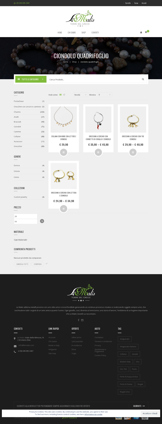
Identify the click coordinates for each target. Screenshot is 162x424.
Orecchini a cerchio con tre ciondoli (133, 137)
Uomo (16, 177)
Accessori (18, 141)
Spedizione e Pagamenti (100, 350)
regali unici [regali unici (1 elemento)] (125, 391)
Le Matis (21, 337)
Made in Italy (53, 345)
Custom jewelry (20, 197)
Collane (17, 136)
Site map (52, 353)
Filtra (42, 221)
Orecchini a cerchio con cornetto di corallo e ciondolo (98, 137)
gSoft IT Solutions (69, 417)
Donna (17, 165)
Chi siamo (52, 341)
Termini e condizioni (103, 341)
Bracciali (17, 121)
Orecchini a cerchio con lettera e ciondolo (63, 194)
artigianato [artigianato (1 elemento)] (124, 339)
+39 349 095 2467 (22, 3)
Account (51, 337)
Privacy (98, 345)
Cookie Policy (100, 355)
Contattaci (99, 337)
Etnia (74, 349)
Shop (74, 61)
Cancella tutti (22, 264)
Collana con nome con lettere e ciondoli (63, 137)
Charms (17, 112)
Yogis (74, 353)
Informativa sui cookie (93, 414)
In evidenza (77, 345)
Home (65, 61)
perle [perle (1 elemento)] (134, 369)
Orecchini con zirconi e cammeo (27, 106)
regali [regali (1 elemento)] (140, 384)
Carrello (126, 3)
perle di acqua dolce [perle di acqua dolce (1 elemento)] (129, 376)
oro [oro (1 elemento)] (137, 361)
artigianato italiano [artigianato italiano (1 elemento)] (128, 346)
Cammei (17, 131)
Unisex (17, 171)
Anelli (16, 116)
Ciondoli (17, 126)
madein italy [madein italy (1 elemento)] (125, 361)
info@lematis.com (26, 345)
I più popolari (77, 341)
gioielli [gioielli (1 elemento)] (135, 354)
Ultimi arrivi (76, 337)
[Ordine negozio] (81, 95)
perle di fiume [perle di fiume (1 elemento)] (126, 384)
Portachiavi (19, 101)
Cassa (135, 3)
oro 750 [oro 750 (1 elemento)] (123, 369)
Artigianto (52, 349)
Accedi (143, 3)
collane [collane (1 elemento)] (123, 354)
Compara (38, 264)
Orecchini (18, 146)
